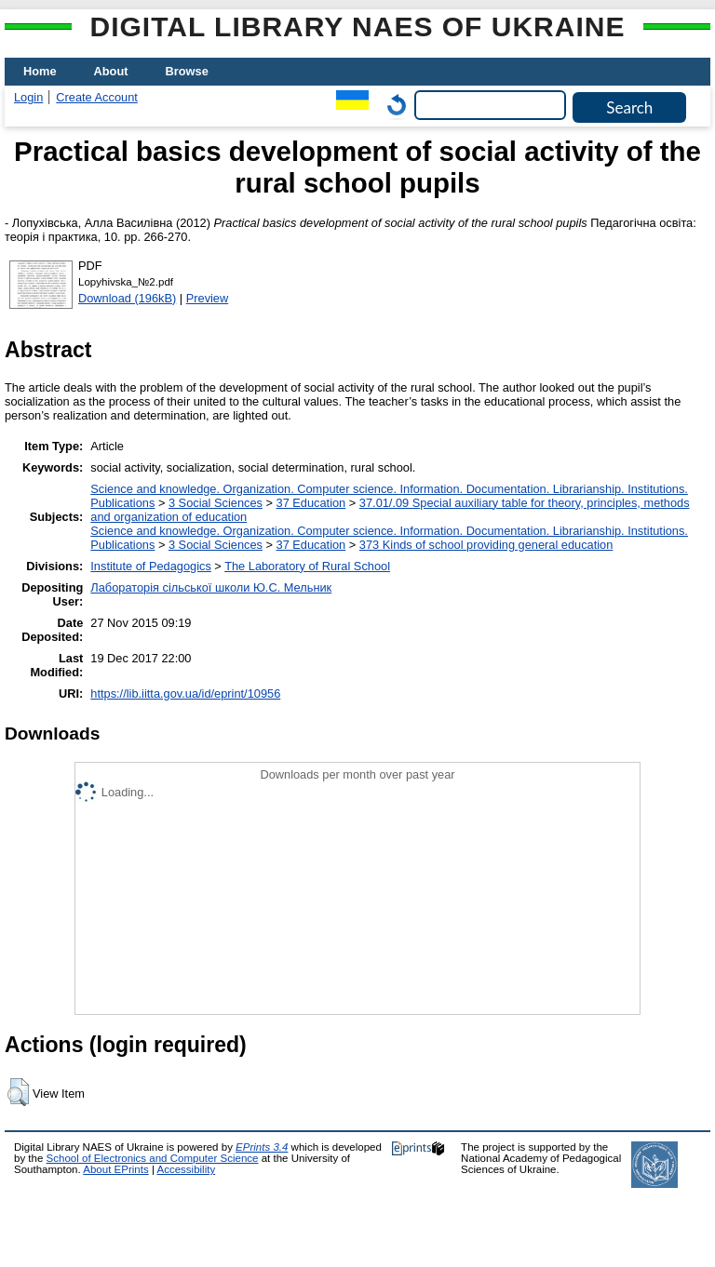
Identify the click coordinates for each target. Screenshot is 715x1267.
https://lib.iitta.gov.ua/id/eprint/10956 (185, 693)
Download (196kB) (127, 298)
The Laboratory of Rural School (307, 566)
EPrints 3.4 (262, 1147)
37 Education (311, 503)
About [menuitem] (111, 71)
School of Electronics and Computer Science (153, 1158)
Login (28, 97)
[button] (18, 1092)
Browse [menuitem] (187, 71)
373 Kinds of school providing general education (486, 545)
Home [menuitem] (40, 71)
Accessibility (185, 1169)
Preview (207, 298)
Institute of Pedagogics (150, 566)
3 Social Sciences (216, 503)
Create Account (97, 97)
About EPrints (115, 1169)
